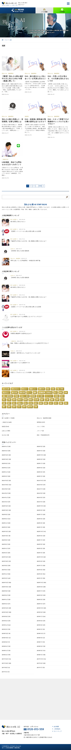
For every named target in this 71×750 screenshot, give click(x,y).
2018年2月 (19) (6, 654)
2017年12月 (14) (6, 659)
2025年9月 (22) (41, 459)
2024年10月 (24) (6, 484)
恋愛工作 (41, 389)
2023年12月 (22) (6, 506)
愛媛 (61, 403)
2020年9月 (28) (41, 586)
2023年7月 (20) (41, 514)
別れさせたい (16, 389)
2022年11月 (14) (41, 531)
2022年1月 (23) (41, 552)
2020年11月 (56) (41, 582)
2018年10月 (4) (6, 637)
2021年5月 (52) (41, 569)
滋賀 (52, 399)
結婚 (60, 392)
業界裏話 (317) (41, 422)
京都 (57, 399)
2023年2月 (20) (6, 527)
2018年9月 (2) (41, 637)
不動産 (16, 396)
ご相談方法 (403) (6, 422)
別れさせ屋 (6, 389)
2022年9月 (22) (41, 535)
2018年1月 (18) (41, 654)
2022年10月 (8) (6, 535)
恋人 (55, 392)
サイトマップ (57, 731)
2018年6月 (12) (6, 646)
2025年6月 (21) (6, 467)
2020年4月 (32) (6, 599)
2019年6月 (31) (6, 620)
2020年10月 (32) (6, 586)
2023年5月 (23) (41, 518)
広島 (30, 403)
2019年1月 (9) (41, 629)
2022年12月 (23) (6, 531)
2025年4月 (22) (6, 472)
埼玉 (4, 399)
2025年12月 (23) (6, 455)
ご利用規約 (56, 729)
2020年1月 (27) (41, 603)
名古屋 (36, 399)
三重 (47, 399)
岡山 (25, 403)
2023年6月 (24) (6, 518)
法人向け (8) (5, 435)
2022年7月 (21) (41, 540)
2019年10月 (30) (6, 612)
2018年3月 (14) (41, 650)
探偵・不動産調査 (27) (43, 435)
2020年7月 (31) (41, 591)
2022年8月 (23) (6, 540)
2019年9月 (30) (41, 612)
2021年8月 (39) (6, 565)
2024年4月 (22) (6, 497)
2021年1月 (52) (41, 578)
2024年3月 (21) (41, 497)
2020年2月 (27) (6, 603)
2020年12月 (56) (6, 582)
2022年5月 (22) (41, 544)
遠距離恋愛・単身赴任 (45, 392)
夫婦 (65, 392)
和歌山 (20, 403)
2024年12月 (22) (6, 480)
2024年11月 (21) (41, 480)
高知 (66, 403)
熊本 (4, 406)
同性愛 (33, 396)
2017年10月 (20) (6, 663)
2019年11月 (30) (41, 608)
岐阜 (42, 399)
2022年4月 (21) (6, 548)
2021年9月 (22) (41, 561)
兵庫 (4, 403)
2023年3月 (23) (41, 523)
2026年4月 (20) (6, 446)
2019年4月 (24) (6, 625)
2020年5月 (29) (41, 595)
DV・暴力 (40, 396)
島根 (40, 403)
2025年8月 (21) (6, 463)
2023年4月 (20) (6, 523)
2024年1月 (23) (41, 501)
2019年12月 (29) (6, 608)
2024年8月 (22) (6, 489)
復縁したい (33, 389)
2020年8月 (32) (6, 591)
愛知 (30, 399)
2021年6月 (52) (6, 569)
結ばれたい (6, 392)
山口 (51, 403)
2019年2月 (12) (6, 629)
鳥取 (35, 403)
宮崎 (24, 406)
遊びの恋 (14, 392)
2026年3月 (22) (41, 446)
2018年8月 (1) (6, 642)
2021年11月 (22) (41, 557)
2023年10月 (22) (6, 510)
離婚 (35, 392)
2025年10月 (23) (6, 459)
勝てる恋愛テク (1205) (8, 418)
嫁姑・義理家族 (7, 396)
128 (40, 186)
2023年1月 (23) (41, 527)
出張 (53, 389)
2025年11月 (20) (41, 455)
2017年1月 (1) (5, 672)
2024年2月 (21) (6, 501)
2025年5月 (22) (41, 467)
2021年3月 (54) (41, 574)
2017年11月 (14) (41, 659)
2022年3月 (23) (41, 548)
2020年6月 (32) (6, 595)
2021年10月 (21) (6, 561)
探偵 (48, 389)
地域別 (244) (5, 426)
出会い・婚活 (25, 396)
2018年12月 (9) (6, 633)
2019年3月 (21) (41, 625)
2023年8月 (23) (6, 514)
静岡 (25, 399)
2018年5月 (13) (41, 646)
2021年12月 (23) (6, 557)
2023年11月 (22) (41, 506)
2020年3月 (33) (41, 599)
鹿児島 (30, 406)
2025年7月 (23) (41, 463)
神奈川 (20, 399)
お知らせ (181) (6, 430)
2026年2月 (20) (6, 450)
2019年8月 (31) (6, 616)
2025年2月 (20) (6, 476)
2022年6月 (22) (6, 544)
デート (29, 392)
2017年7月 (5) (41, 667)
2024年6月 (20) (6, 493)
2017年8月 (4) (6, 667)
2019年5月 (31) (41, 620)
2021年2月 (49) (6, 578)
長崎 (14, 406)
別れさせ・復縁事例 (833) (44, 418)
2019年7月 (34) (41, 616)
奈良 (14, 403)
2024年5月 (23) (41, 493)
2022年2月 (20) (6, 552)
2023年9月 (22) (41, 510)
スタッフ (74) (40, 426)
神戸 (9, 403)
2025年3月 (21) (41, 472)
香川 (56, 403)
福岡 (9, 406)
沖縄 (35, 406)
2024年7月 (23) (41, 489)
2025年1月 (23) (41, 476)
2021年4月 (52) (6, 574)
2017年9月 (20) (41, 663)
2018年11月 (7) (41, 633)
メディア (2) (40, 430)
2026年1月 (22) (41, 450)
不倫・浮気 (60, 389)
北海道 (57, 396)
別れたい (24, 389)
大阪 (62, 399)
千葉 (9, 399)
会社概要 (55, 726)
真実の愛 (22, 392)
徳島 (45, 403)
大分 (19, 406)
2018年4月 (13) (6, 650)
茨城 (14, 399)
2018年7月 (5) (41, 642)
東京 (62, 396)
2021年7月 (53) (41, 565)
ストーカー (49, 396)
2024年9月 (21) (41, 484)
